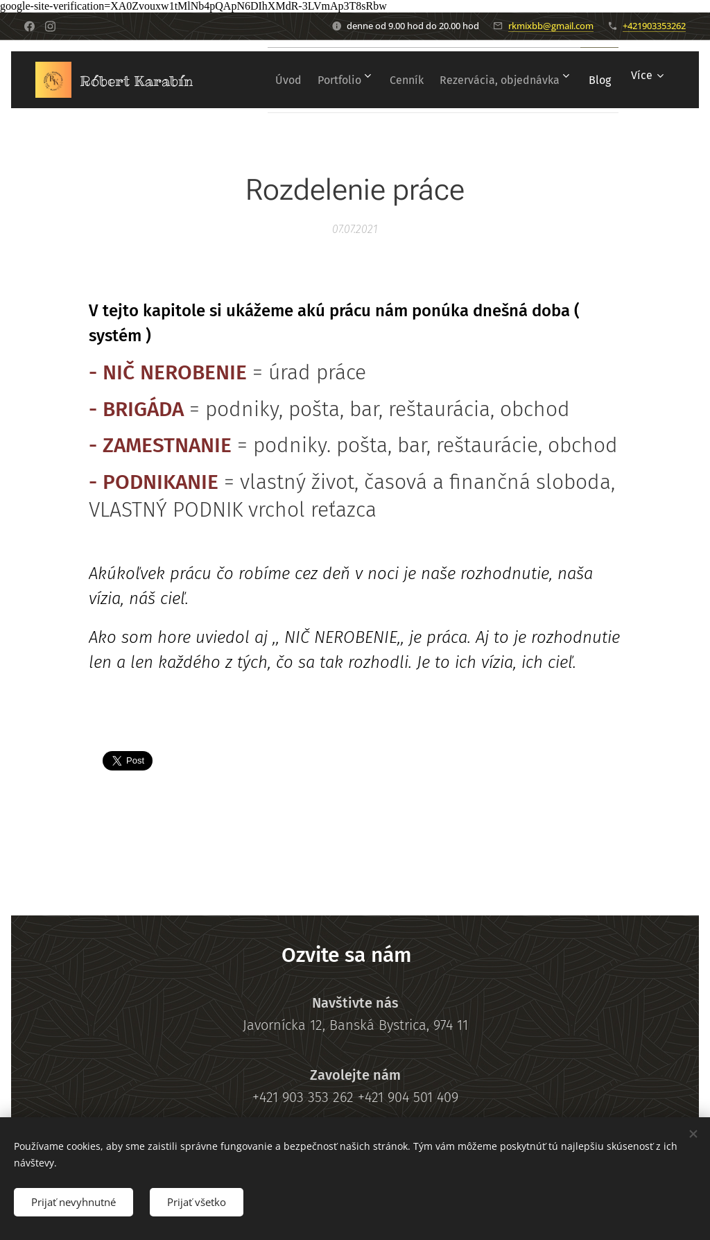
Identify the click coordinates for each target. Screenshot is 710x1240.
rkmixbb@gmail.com (551, 25)
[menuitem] (301, 79)
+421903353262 (654, 25)
